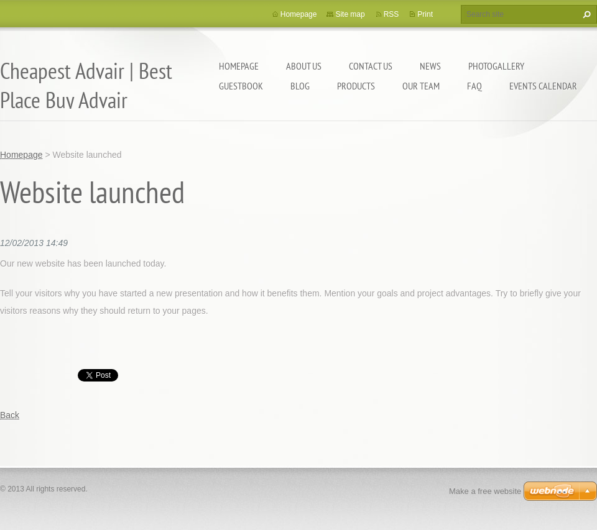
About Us (304, 66)
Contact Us (370, 66)
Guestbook (241, 86)
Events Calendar (543, 86)
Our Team (421, 86)
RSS (391, 14)
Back (9, 415)
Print (425, 14)
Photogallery (496, 66)
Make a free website (485, 491)
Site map (349, 14)
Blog (300, 86)
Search (585, 14)
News (430, 66)
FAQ (474, 86)
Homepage (239, 66)
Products (356, 86)
